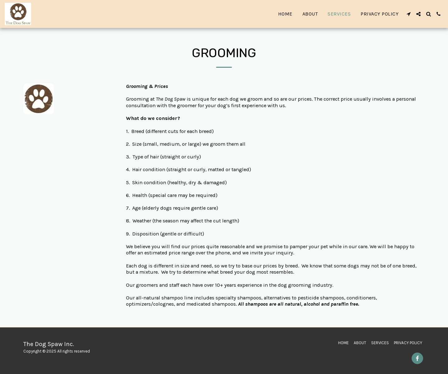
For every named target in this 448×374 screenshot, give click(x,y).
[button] (408, 13)
